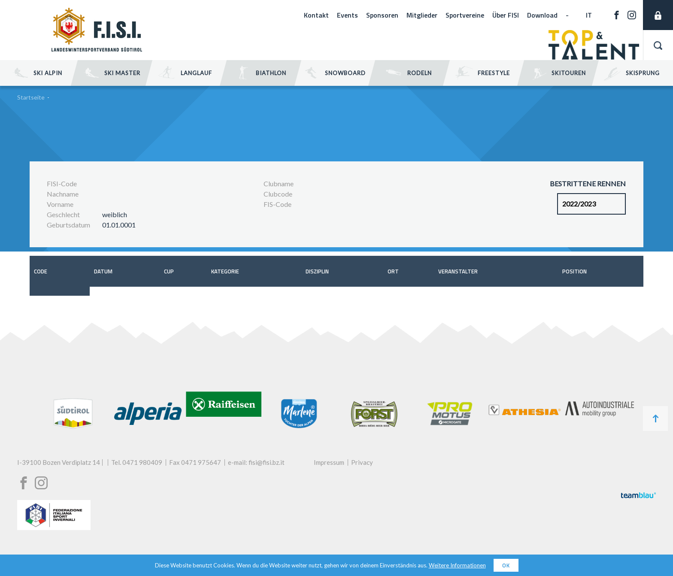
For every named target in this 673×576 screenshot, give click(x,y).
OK (506, 565)
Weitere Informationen (457, 565)
